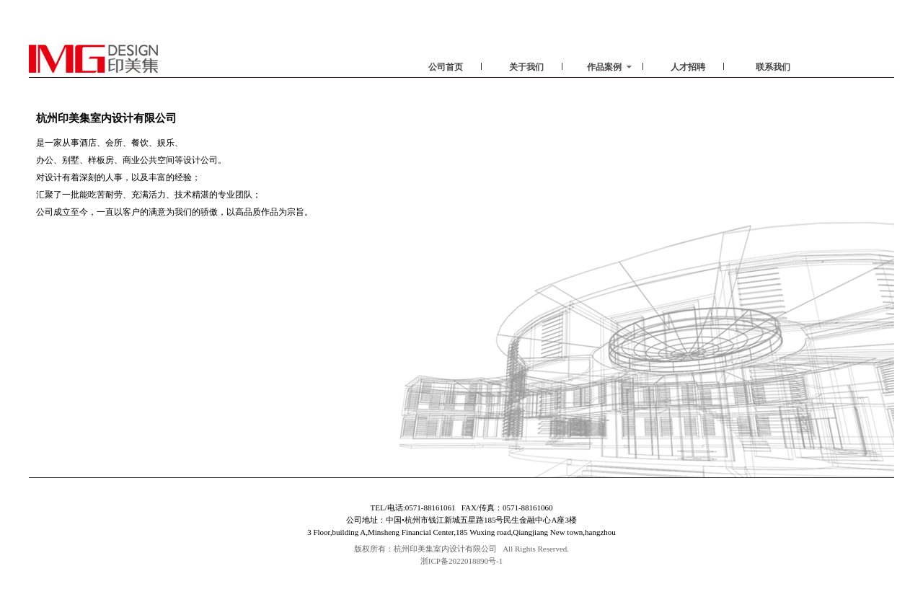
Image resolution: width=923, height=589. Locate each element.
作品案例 (609, 67)
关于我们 (526, 67)
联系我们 (773, 67)
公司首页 (445, 67)
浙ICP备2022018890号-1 (461, 561)
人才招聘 (688, 67)
